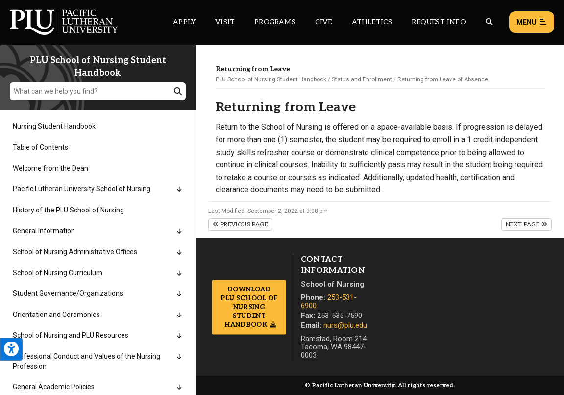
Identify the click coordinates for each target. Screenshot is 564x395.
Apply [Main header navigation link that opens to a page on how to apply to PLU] (184, 22)
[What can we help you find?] (98, 91)
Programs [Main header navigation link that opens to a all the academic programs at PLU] (274, 22)
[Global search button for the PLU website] (489, 22)
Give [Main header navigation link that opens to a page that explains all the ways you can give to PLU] (323, 22)
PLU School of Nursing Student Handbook (271, 79)
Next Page (526, 224)
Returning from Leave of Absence (442, 79)
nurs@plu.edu (345, 325)
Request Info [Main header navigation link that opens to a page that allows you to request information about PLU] (439, 22)
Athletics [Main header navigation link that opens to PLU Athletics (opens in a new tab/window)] (372, 22)
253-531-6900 (329, 301)
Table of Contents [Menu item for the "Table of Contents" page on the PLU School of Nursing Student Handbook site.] (40, 147)
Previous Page (240, 224)
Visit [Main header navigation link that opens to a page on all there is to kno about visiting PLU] (225, 22)
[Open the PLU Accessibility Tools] (11, 349)
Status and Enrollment (362, 79)
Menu (531, 22)
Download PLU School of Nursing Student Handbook (249, 307)
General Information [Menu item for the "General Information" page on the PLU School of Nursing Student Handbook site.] (44, 231)
